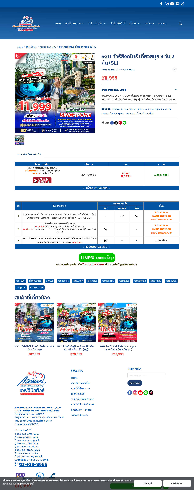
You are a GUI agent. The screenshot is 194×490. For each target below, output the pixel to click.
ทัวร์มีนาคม (78, 280)
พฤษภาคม (149, 109)
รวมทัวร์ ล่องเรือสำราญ (82, 404)
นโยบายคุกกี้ (27, 483)
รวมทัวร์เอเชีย (78, 393)
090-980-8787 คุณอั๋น (27, 437)
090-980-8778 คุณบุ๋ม (27, 434)
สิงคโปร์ (150, 113)
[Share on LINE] (124, 123)
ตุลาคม (121, 113)
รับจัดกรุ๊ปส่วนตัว (79, 415)
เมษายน (140, 109)
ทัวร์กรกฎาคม (140, 280)
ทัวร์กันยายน (171, 280)
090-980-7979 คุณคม (27, 443)
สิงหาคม (105, 113)
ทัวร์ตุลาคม (20, 287)
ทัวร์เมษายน (92, 280)
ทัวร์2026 (20, 280)
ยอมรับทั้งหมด (177, 483)
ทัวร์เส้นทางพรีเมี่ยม (80, 383)
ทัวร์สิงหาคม (155, 280)
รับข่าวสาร (135, 383)
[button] (180, 23)
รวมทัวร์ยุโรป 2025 (80, 388)
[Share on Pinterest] (120, 123)
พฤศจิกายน (131, 113)
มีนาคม (133, 109)
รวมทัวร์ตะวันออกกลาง (82, 399)
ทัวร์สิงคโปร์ (63, 280)
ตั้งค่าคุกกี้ (148, 483)
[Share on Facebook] (112, 123)
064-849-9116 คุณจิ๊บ (26, 453)
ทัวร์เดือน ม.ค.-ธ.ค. (48, 46)
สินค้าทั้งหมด (31, 46)
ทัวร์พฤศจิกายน (36, 287)
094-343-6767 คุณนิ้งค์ (27, 450)
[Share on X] (116, 123)
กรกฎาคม (167, 109)
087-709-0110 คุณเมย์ (27, 446)
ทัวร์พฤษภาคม (108, 280)
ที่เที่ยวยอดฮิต (35, 280)
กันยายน (113, 113)
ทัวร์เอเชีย (141, 113)
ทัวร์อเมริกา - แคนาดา (82, 409)
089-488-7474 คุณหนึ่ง (27, 440)
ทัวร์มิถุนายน (124, 280)
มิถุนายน (158, 109)
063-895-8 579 (24, 456)
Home (20, 46)
